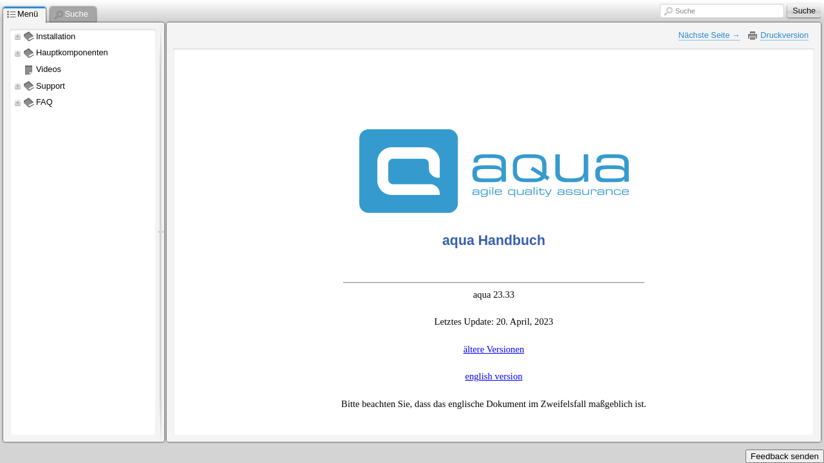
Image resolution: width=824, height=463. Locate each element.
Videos (48, 69)
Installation (55, 36)
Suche (685, 11)
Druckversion (784, 35)
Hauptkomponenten (72, 52)
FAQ (44, 102)
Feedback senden (785, 456)
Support (50, 86)
